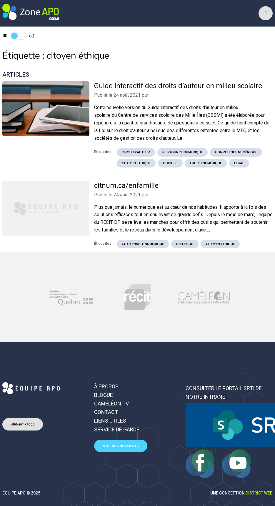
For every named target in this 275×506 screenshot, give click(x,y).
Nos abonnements (121, 445)
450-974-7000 (22, 424)
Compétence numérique (236, 152)
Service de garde (116, 429)
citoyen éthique (136, 163)
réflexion (185, 244)
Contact (106, 412)
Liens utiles (110, 421)
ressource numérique (182, 152)
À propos (106, 386)
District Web (259, 493)
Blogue (103, 395)
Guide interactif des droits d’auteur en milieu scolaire (178, 86)
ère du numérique (206, 163)
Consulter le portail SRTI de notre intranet (224, 392)
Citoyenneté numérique (143, 244)
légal (239, 163)
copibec (170, 163)
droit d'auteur (136, 152)
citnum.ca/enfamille (126, 185)
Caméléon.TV (111, 403)
